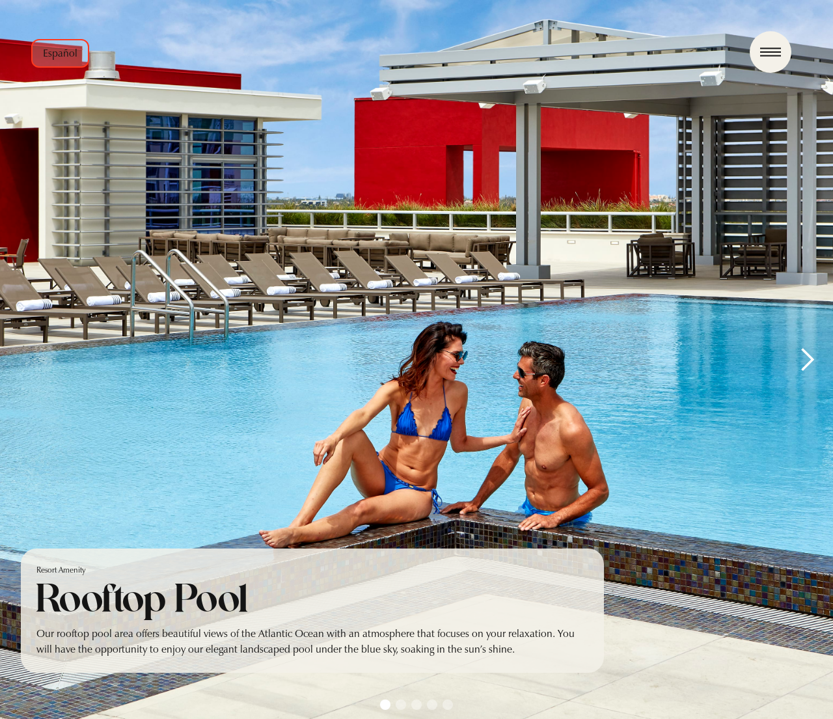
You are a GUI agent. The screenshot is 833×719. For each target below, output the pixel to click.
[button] (807, 359)
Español (60, 53)
